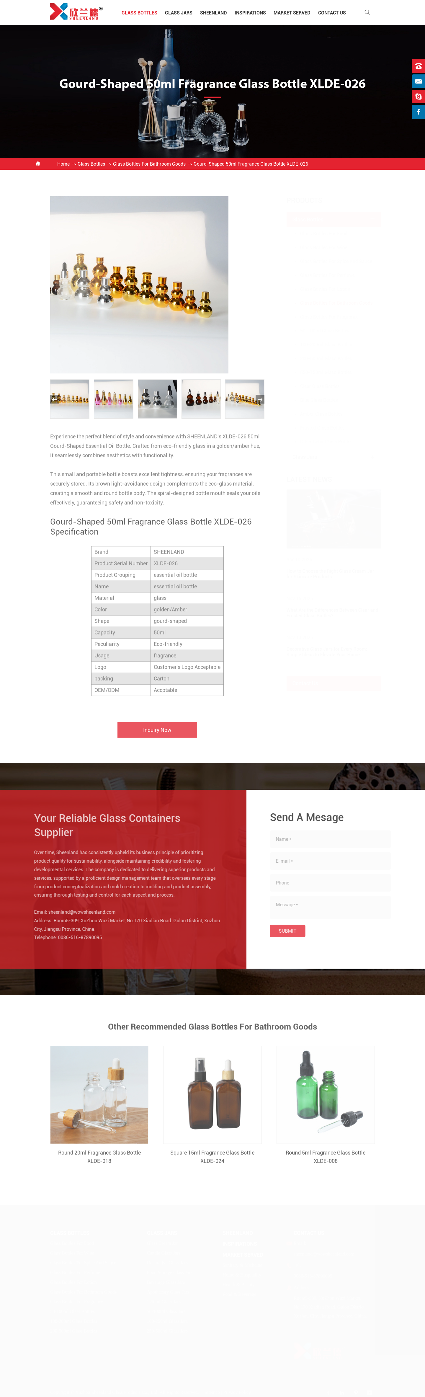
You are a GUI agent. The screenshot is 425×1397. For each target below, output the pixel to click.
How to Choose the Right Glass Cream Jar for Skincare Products (324, 574)
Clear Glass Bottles (314, 386)
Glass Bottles (139, 13)
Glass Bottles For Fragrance (323, 317)
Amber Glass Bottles (315, 414)
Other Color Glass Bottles (320, 442)
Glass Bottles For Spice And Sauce (330, 261)
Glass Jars (178, 13)
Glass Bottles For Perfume (321, 275)
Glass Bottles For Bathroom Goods (149, 164)
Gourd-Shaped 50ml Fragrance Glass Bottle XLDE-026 (251, 164)
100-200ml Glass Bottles (320, 344)
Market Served (292, 13)
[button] (54, 399)
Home (63, 164)
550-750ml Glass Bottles (320, 372)
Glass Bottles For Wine (317, 247)
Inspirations (250, 13)
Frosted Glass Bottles (316, 428)
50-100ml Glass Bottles (319, 331)
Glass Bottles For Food (318, 233)
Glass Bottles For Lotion (319, 289)
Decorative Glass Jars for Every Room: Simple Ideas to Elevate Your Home (321, 651)
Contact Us (332, 13)
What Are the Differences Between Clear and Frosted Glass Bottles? (326, 612)
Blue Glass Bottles (313, 400)
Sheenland (213, 13)
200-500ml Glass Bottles (320, 358)
